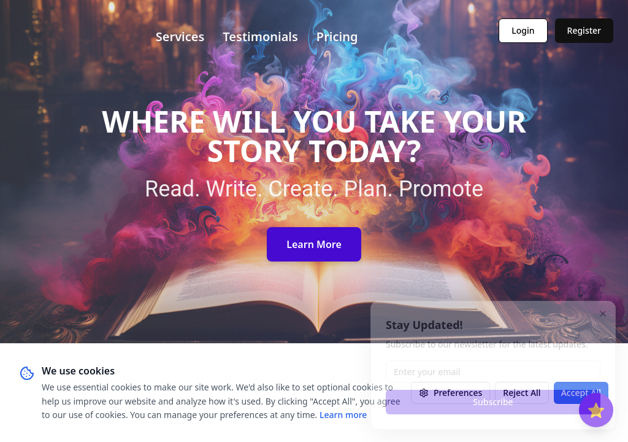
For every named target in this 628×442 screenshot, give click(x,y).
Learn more (343, 415)
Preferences (450, 392)
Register (584, 30)
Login (522, 30)
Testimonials (260, 36)
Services (180, 36)
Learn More (314, 244)
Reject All (521, 392)
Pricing (337, 36)
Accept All (581, 392)
